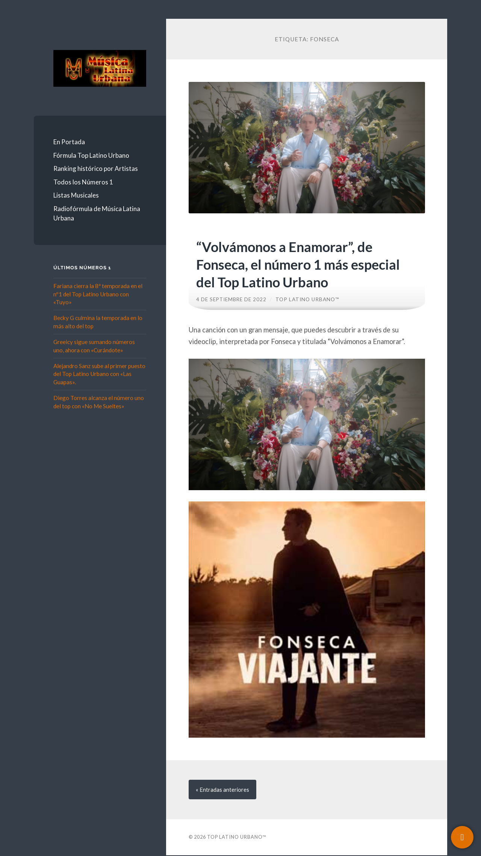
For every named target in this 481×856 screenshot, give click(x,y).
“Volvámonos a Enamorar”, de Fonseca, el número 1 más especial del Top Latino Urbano (296, 263)
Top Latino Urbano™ (309, 299)
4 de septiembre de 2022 (232, 299)
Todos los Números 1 (83, 182)
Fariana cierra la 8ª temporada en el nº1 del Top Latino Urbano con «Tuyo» (97, 293)
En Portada (69, 142)
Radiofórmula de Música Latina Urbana (96, 213)
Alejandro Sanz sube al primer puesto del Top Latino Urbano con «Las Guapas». (99, 373)
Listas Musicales (76, 195)
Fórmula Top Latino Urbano (91, 155)
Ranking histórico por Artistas (95, 168)
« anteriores (223, 790)
